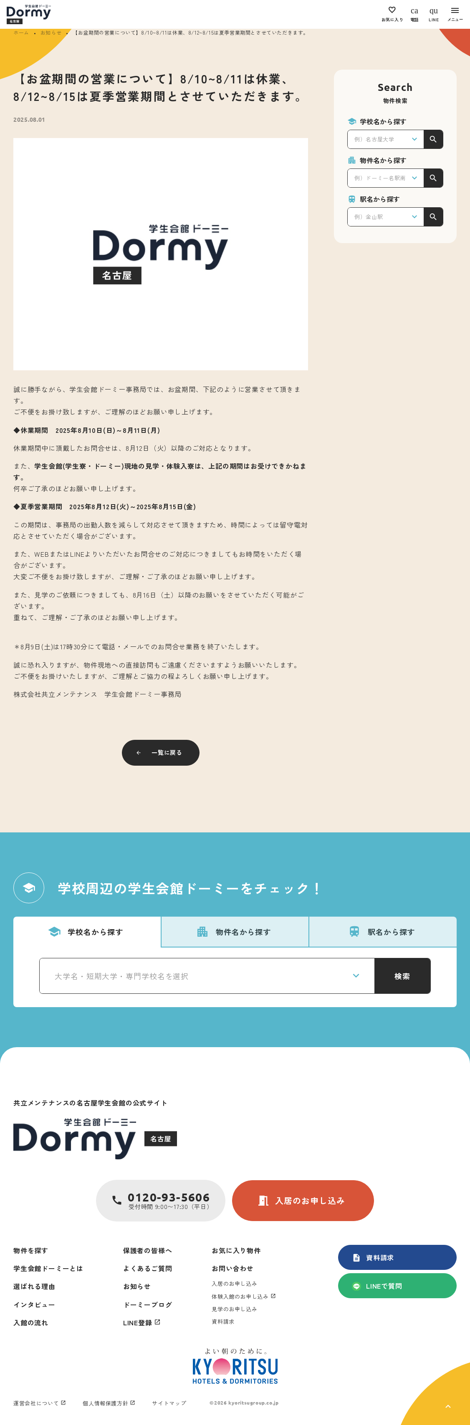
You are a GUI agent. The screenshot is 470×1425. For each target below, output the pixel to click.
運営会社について (36, 1403)
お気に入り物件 (236, 1250)
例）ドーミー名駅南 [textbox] (380, 178)
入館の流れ (30, 1322)
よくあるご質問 (147, 1268)
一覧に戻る (167, 752)
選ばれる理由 (34, 1286)
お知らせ (50, 32)
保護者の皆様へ (147, 1250)
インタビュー (34, 1304)
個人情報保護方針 (105, 1403)
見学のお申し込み (234, 1309)
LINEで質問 (377, 1286)
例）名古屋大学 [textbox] (374, 139)
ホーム (21, 32)
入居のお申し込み (301, 1200)
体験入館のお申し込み (240, 1296)
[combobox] (386, 139)
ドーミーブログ (147, 1304)
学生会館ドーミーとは (48, 1268)
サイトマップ (169, 1403)
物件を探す (30, 1250)
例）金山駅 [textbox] (368, 217)
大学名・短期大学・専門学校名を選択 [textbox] (122, 975)
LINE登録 (137, 1322)
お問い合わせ (233, 1268)
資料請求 (373, 1257)
